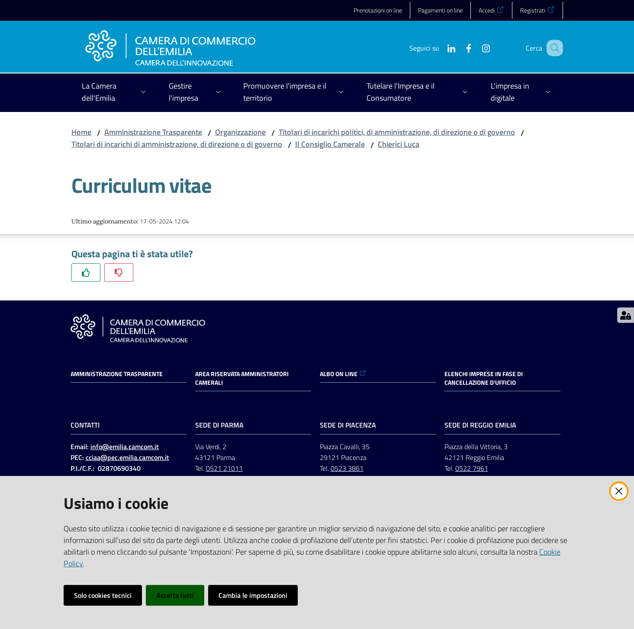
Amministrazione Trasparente (153, 132)
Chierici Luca (398, 144)
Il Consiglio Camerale (330, 144)
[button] (552, 48)
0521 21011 (224, 468)
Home (81, 132)
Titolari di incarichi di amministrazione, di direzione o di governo (176, 144)
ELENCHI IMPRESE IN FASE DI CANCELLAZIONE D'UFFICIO (483, 378)
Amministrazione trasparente (117, 374)
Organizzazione (240, 132)
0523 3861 (347, 468)
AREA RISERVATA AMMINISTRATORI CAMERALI (242, 378)
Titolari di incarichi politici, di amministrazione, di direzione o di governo (397, 132)
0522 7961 (471, 468)
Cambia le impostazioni (253, 595)
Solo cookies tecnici (103, 595)
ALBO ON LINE (343, 374)
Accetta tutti (175, 595)
